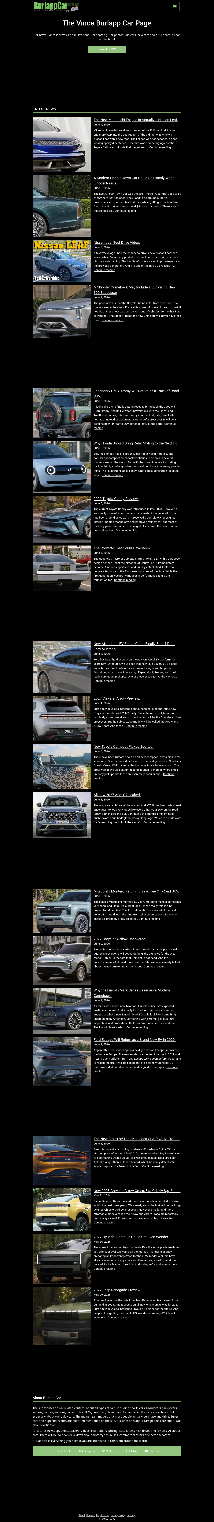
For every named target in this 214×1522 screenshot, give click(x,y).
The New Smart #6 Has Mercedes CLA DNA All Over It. (137, 1139)
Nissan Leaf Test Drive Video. (117, 242)
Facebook (63, 1451)
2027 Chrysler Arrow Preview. (117, 698)
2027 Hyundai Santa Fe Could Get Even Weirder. (131, 1237)
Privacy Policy (118, 1515)
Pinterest (109, 1451)
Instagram (86, 1451)
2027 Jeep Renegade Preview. (117, 1290)
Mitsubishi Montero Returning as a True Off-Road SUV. (136, 891)
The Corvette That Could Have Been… (123, 548)
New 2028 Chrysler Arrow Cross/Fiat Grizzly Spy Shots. (137, 1191)
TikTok (131, 1451)
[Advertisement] (107, 81)
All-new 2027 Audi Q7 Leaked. (117, 795)
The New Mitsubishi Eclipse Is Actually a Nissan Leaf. (136, 120)
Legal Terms (102, 1515)
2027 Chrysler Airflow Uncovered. (120, 939)
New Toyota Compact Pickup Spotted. (124, 746)
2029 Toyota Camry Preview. (116, 499)
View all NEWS (107, 49)
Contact (90, 1515)
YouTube (152, 1451)
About (81, 1515)
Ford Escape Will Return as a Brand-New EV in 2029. (135, 1040)
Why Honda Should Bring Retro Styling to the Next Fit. (136, 443)
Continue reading (160, 147)
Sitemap (131, 1515)
